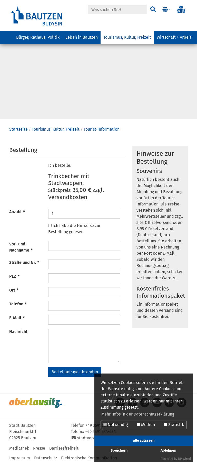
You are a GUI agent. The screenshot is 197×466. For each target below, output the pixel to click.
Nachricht (18, 332)
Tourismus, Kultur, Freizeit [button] (127, 37)
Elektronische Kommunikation (89, 459)
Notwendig (115, 424)
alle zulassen (143, 440)
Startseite (18, 130)
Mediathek (19, 449)
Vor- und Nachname (21, 248)
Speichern (119, 450)
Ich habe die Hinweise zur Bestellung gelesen (74, 229)
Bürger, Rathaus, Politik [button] (38, 37)
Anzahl (17, 213)
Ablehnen (168, 450)
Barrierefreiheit (63, 449)
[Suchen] (153, 9)
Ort (13, 291)
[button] (166, 9)
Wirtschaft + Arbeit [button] (174, 37)
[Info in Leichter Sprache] (181, 9)
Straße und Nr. (24, 263)
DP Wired (184, 459)
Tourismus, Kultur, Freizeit (56, 130)
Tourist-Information (102, 130)
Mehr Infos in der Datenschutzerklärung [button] (137, 414)
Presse (39, 449)
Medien (146, 424)
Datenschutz (45, 459)
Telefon (18, 305)
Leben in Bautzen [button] (81, 37)
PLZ (14, 277)
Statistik (174, 424)
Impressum (19, 459)
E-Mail (17, 319)
